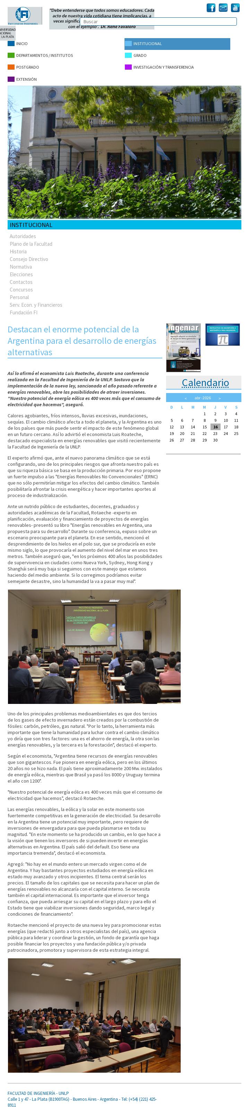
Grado (135, 54)
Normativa (21, 262)
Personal (19, 292)
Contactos (21, 277)
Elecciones (21, 270)
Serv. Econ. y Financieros (36, 300)
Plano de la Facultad (31, 239)
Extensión (22, 75)
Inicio (18, 43)
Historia (18, 247)
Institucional (143, 43)
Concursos (21, 285)
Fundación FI (23, 308)
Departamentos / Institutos (40, 54)
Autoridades (23, 231)
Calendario (205, 377)
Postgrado (23, 65)
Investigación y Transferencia (158, 65)
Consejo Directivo (29, 254)
